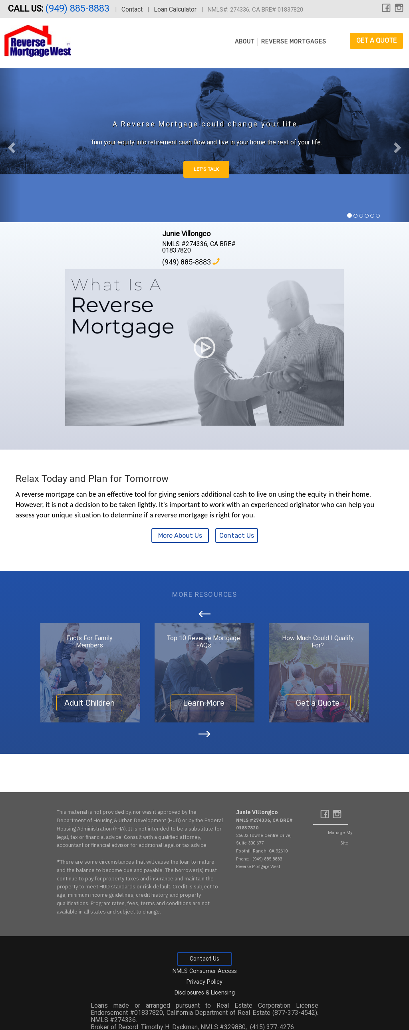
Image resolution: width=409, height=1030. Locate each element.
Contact (132, 9)
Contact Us (236, 535)
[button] (10, 145)
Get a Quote (376, 40)
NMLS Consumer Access (205, 971)
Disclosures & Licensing (205, 992)
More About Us (180, 535)
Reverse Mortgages (293, 41)
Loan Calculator (175, 9)
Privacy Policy (204, 982)
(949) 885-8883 (78, 8)
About (245, 41)
